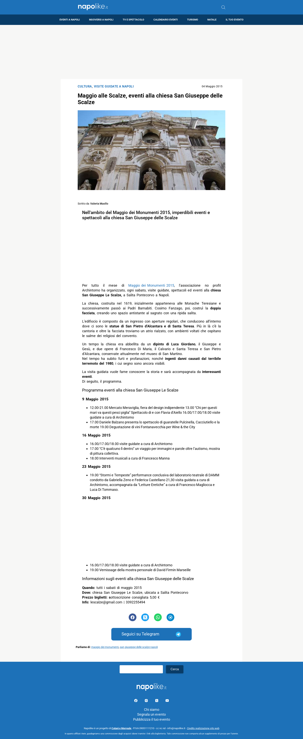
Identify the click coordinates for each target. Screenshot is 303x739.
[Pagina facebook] (136, 701)
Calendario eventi (165, 19)
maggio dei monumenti (105, 647)
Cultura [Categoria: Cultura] (85, 86)
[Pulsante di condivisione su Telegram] (170, 617)
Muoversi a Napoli (101, 19)
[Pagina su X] (157, 701)
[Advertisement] (151, 52)
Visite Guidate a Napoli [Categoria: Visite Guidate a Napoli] (114, 86)
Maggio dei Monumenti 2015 (151, 285)
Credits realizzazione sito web (203, 728)
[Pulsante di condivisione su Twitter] (145, 617)
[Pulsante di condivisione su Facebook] (132, 617)
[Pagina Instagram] (146, 701)
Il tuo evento (234, 19)
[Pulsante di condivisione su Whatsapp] (158, 617)
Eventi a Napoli (70, 19)
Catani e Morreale (121, 728)
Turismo (192, 19)
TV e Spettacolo (133, 19)
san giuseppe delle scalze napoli (139, 647)
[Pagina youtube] (167, 701)
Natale (211, 19)
